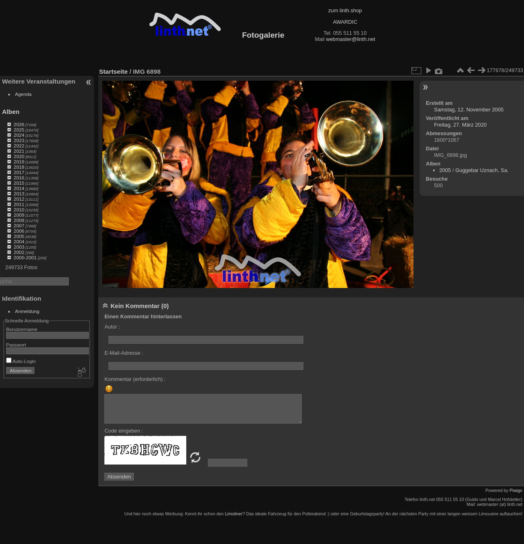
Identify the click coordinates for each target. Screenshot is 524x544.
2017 (19, 172)
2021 (19, 151)
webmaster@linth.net (350, 39)
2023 (19, 140)
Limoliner (233, 513)
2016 (19, 177)
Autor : (112, 327)
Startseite (113, 71)
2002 (19, 252)
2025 (19, 129)
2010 (19, 209)
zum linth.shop (345, 10)
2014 (19, 188)
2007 (19, 225)
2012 (19, 199)
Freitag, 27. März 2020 (460, 125)
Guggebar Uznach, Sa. (481, 170)
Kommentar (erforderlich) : (134, 379)
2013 (19, 193)
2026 (19, 124)
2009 (19, 215)
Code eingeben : (123, 431)
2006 (19, 230)
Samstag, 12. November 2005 (469, 110)
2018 (19, 167)
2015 (19, 183)
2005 (19, 236)
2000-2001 (25, 257)
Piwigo (516, 490)
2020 (19, 156)
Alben (11, 111)
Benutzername (22, 329)
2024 (19, 135)
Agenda (23, 94)
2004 (19, 241)
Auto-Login (21, 361)
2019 (19, 161)
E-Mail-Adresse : (123, 353)
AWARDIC (345, 22)
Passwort (16, 344)
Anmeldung (27, 311)
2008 (19, 220)
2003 (19, 246)
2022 (19, 145)
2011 (19, 204)
